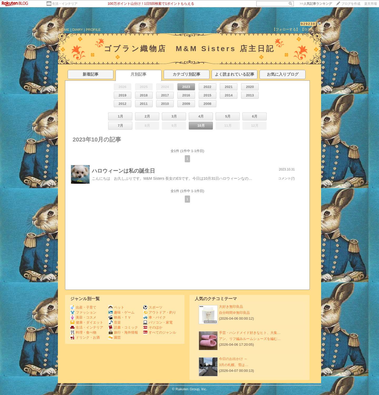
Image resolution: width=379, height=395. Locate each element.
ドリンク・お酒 (85, 337)
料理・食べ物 (83, 332)
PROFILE (93, 30)
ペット (116, 307)
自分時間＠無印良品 (234, 313)
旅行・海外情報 (123, 332)
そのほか (152, 327)
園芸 (114, 337)
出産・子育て (83, 307)
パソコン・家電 (158, 322)
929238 (308, 24)
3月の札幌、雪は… (233, 365)
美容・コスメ (83, 317)
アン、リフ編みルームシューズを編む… (250, 339)
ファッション (83, 312)
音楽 (114, 322)
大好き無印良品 (231, 307)
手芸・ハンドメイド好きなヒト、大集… (250, 333)
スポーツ (152, 307)
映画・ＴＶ (119, 317)
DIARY (77, 30)
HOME (64, 30)
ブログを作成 (350, 4)
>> (316, 4)
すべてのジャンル (159, 332)
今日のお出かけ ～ (233, 359)
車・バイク (154, 317)
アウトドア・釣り (159, 312)
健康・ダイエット (86, 322)
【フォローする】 (286, 29)
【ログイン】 (311, 29)
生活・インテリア (64, 4)
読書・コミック (123, 327)
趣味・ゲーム (121, 312)
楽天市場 (370, 4)
